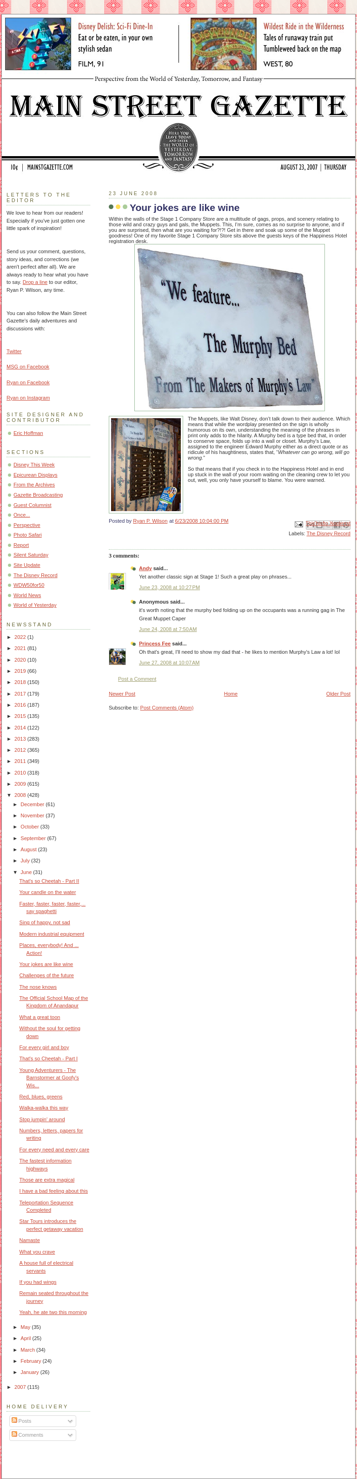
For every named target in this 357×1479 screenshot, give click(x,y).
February (31, 1361)
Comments (27, 1435)
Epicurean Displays (35, 475)
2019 (20, 671)
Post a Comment (137, 679)
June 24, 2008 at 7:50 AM (168, 629)
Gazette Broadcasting (38, 495)
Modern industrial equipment (52, 934)
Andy (145, 568)
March (28, 1350)
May (26, 1327)
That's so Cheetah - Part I (49, 1058)
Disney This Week (34, 464)
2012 (20, 750)
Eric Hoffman (28, 433)
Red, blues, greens (41, 1096)
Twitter (14, 351)
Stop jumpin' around (42, 1119)
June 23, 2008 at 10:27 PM (169, 587)
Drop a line (35, 282)
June (26, 872)
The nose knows (38, 987)
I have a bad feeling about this (54, 1191)
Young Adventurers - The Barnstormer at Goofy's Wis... (49, 1077)
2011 (20, 761)
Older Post (338, 694)
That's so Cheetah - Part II (49, 881)
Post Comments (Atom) (167, 707)
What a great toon (40, 1017)
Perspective (26, 525)
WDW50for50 (28, 585)
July (25, 860)
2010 (20, 773)
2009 (20, 784)
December (33, 804)
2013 (20, 739)
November (33, 815)
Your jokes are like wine (46, 964)
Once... (21, 515)
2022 (20, 637)
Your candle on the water (48, 892)
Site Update (26, 565)
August (29, 849)
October (30, 826)
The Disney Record (328, 533)
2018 (20, 682)
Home (231, 694)
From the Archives (34, 484)
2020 (20, 660)
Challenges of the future (47, 975)
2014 (20, 727)
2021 (20, 648)
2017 (20, 694)
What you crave (37, 1252)
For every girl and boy (44, 1047)
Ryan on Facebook (28, 382)
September (33, 838)
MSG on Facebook (28, 366)
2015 (20, 716)
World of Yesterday (35, 605)
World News (27, 595)
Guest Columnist (32, 505)
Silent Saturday (30, 555)
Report (21, 545)
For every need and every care (54, 1149)
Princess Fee (155, 643)
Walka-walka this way (44, 1108)
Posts (22, 1421)
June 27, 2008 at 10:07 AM (169, 662)
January (30, 1372)
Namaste (30, 1240)
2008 (20, 795)
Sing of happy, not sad (45, 922)
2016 (20, 705)
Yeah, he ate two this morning (53, 1312)
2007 (20, 1387)
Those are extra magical (47, 1180)
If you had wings (38, 1282)
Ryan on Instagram (28, 398)
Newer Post (122, 694)
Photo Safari (27, 535)
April (26, 1338)
